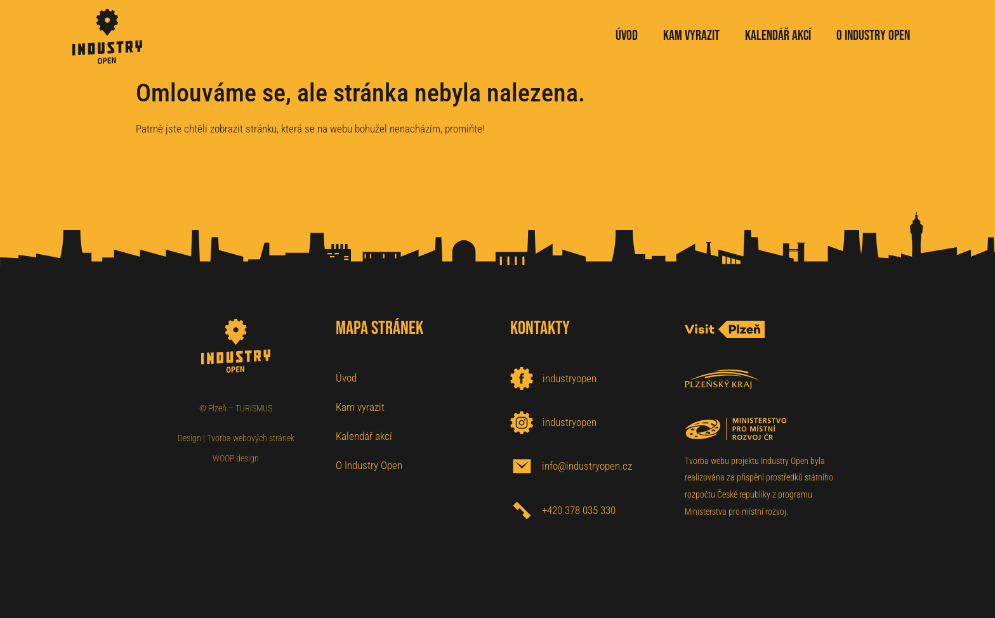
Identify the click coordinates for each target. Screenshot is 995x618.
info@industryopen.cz (587, 466)
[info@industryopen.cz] (522, 466)
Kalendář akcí (364, 436)
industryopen (569, 378)
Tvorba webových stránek (250, 438)
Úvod (346, 377)
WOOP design (236, 458)
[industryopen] (521, 378)
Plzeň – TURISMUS (240, 408)
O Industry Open (369, 465)
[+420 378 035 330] (522, 510)
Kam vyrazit (360, 407)
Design (189, 438)
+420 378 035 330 (579, 510)
